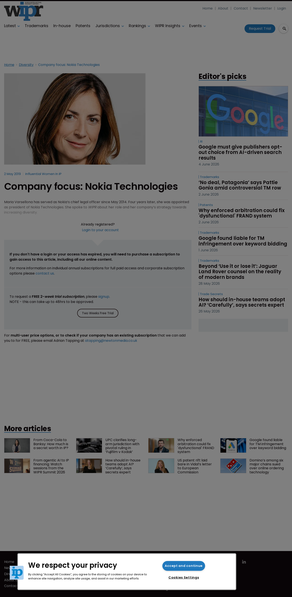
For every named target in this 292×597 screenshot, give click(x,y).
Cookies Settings (183, 577)
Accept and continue (184, 566)
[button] (17, 573)
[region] (126, 571)
